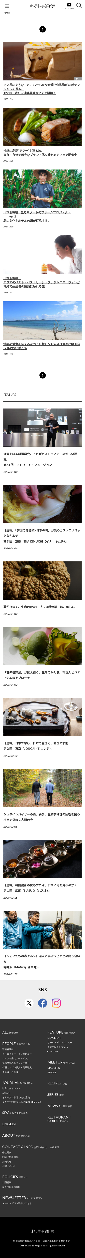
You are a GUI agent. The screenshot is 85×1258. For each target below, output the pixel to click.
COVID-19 (52, 1051)
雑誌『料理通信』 (11, 1157)
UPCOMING (53, 1067)
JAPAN (6, 1092)
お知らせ (6, 1161)
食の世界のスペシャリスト (15, 1062)
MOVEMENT (54, 1037)
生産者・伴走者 (10, 1072)
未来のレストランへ (57, 1047)
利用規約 (6, 1182)
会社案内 (6, 1152)
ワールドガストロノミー (59, 1042)
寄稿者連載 (8, 1049)
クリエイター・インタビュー (17, 1053)
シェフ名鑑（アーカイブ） (15, 1058)
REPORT (51, 1072)
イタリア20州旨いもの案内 (16, 1097)
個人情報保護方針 (11, 1187)
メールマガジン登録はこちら (17, 1203)
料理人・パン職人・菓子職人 (17, 1067)
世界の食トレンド (11, 1088)
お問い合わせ (9, 1166)
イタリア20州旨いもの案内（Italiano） (22, 1102)
